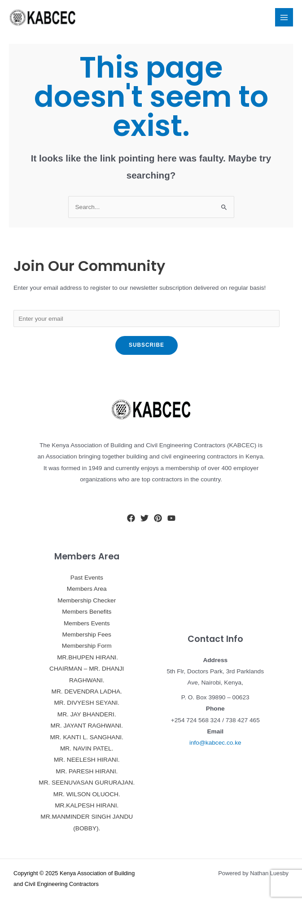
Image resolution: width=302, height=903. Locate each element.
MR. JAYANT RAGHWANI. (87, 725)
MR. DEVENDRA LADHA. (87, 691)
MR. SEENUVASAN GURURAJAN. (87, 782)
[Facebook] (131, 518)
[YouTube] (171, 518)
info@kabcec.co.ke (215, 742)
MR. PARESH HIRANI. (87, 771)
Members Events (87, 623)
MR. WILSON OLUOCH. (86, 794)
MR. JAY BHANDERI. (86, 714)
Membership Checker (86, 600)
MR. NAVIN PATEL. (87, 748)
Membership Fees (86, 634)
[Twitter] (144, 518)
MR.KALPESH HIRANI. (86, 805)
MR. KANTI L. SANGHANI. (86, 737)
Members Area (87, 588)
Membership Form (87, 645)
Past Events (86, 577)
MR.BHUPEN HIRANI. (86, 657)
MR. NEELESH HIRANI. (87, 759)
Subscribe (146, 345)
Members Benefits (86, 611)
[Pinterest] (158, 518)
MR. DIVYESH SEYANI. (86, 702)
